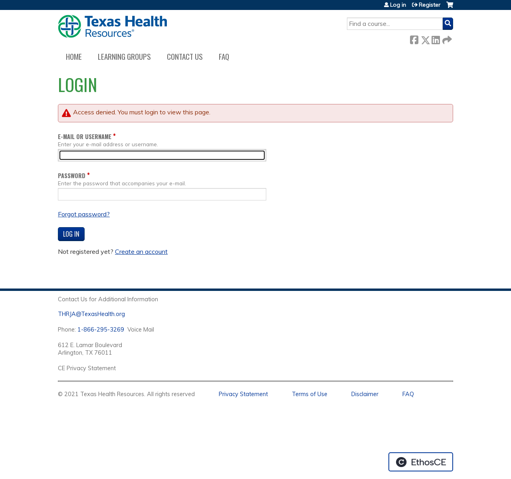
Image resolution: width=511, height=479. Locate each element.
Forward (446, 38)
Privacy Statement (243, 394)
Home (74, 56)
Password (71, 175)
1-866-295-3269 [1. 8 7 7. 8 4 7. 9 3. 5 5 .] (100, 329)
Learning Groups (124, 56)
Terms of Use (309, 394)
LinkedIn (436, 38)
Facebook (414, 38)
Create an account (141, 251)
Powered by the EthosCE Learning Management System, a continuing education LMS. (420, 461)
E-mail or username (84, 136)
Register (429, 5)
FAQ (224, 56)
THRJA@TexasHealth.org (91, 314)
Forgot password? (84, 214)
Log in (398, 5)
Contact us (185, 56)
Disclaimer (364, 394)
